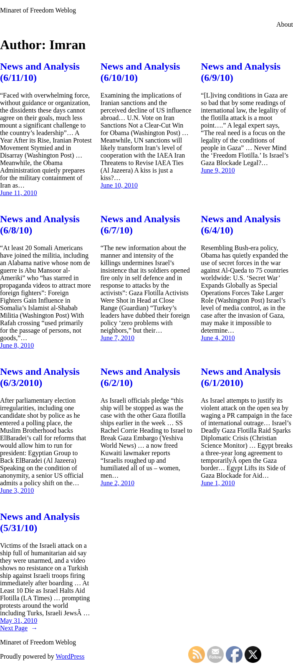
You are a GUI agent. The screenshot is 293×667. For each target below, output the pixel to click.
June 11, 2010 (18, 192)
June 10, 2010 (119, 185)
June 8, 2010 (17, 345)
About (284, 24)
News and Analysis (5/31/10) (40, 522)
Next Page (19, 628)
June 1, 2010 (218, 482)
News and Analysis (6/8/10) (40, 224)
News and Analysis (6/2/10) (140, 377)
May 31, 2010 (18, 620)
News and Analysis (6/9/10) (240, 72)
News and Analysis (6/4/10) (240, 224)
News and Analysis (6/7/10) (140, 224)
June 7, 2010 (117, 337)
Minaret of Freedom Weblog (38, 10)
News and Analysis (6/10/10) (140, 72)
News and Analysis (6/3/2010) (40, 377)
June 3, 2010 (17, 490)
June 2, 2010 (117, 482)
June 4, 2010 (218, 337)
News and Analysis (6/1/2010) (240, 377)
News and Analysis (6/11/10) (40, 72)
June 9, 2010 (218, 170)
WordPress (70, 656)
